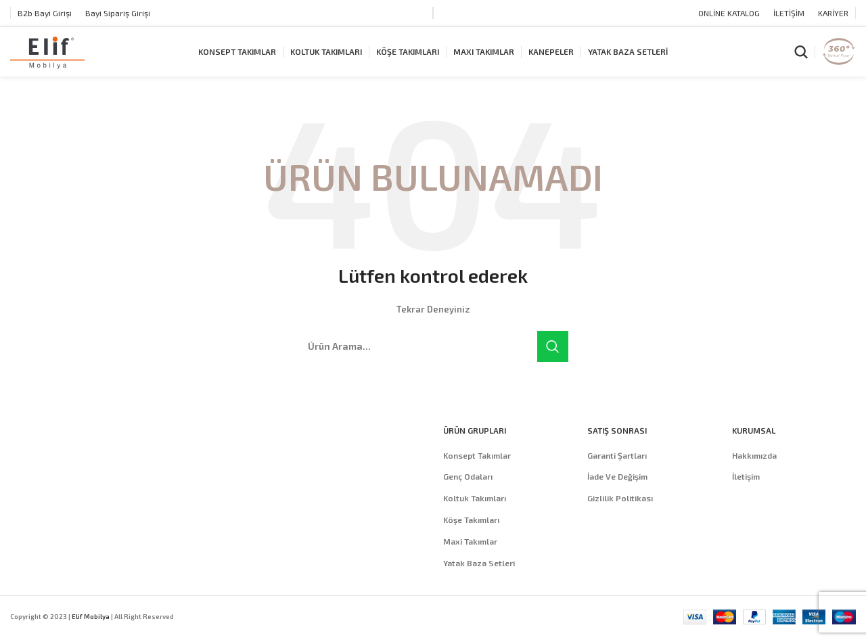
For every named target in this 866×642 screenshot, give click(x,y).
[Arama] (801, 58)
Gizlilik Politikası (620, 510)
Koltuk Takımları (474, 510)
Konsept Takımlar (477, 467)
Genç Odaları (468, 489)
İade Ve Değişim (617, 489)
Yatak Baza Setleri (479, 575)
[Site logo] (47, 57)
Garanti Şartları (617, 467)
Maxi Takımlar (470, 553)
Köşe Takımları (471, 532)
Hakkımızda (754, 467)
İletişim (746, 489)
